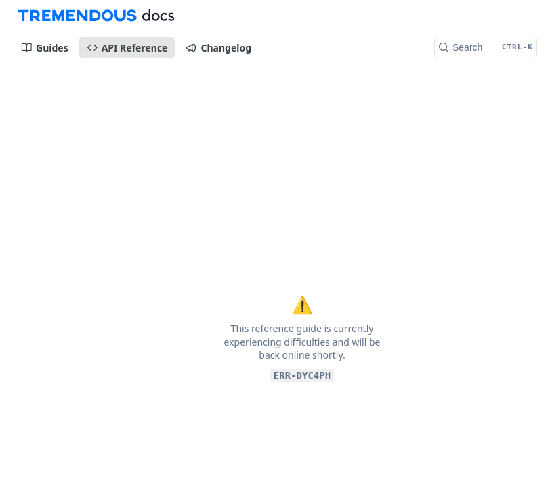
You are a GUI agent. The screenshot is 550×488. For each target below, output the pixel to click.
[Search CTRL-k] (485, 47)
